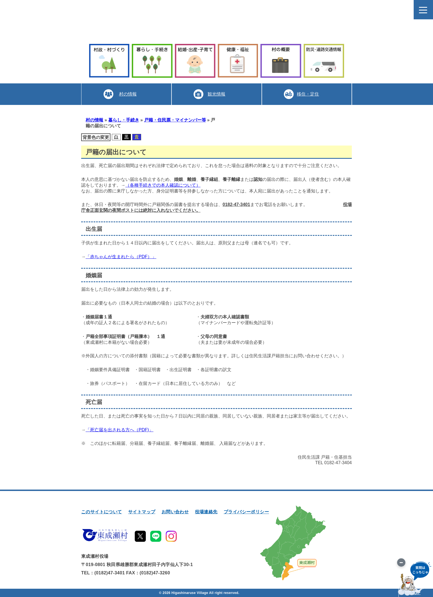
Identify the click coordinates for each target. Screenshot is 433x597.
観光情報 (216, 94)
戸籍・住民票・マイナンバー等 (175, 120)
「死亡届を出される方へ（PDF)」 (119, 429)
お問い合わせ (175, 511)
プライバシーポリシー (246, 511)
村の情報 (127, 94)
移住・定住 (308, 94)
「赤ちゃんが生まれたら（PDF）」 (121, 256)
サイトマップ (141, 511)
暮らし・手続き (123, 120)
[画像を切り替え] (401, 562)
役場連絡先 (206, 511)
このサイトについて (101, 511)
